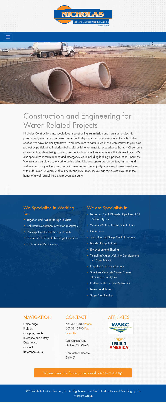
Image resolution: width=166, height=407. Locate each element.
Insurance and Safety (36, 338)
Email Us (71, 333)
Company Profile (33, 333)
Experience (30, 342)
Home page (30, 324)
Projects (28, 328)
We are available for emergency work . (83, 373)
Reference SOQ (33, 352)
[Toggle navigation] (8, 37)
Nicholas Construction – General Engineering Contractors (83, 15)
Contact (28, 347)
